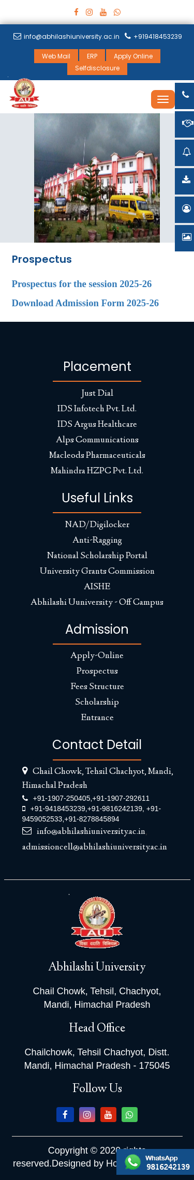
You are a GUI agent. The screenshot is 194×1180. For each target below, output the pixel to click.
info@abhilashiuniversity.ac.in (66, 36)
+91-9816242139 (114, 808)
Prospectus (97, 671)
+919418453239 (153, 36)
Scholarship (97, 702)
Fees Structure (97, 687)
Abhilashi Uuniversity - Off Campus (97, 602)
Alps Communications (97, 440)
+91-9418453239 (58, 808)
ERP (92, 56)
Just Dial (97, 393)
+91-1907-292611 (121, 798)
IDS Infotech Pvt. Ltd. (97, 409)
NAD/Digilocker (97, 525)
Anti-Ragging (97, 540)
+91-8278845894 (91, 819)
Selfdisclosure (97, 68)
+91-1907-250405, (63, 798)
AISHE (97, 587)
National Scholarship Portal (97, 556)
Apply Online (133, 56)
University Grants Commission (97, 571)
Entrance (97, 718)
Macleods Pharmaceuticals (97, 456)
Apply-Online (97, 656)
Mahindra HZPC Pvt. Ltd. (97, 471)
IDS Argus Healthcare (97, 425)
